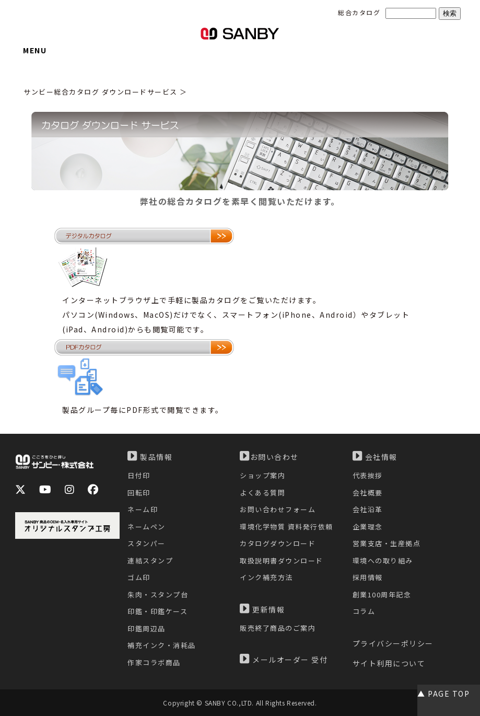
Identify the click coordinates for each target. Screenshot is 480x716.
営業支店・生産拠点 (387, 543)
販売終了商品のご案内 (277, 628)
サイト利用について (389, 663)
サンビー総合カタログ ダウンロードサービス (101, 92)
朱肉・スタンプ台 (157, 594)
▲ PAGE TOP (443, 693)
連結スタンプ (150, 560)
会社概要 (368, 493)
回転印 (138, 493)
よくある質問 (262, 493)
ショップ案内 (262, 475)
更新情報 (262, 609)
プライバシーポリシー (393, 643)
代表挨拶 (368, 475)
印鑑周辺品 (146, 628)
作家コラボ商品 (154, 662)
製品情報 (149, 456)
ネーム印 (142, 509)
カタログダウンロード (277, 543)
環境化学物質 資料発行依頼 (286, 527)
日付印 (138, 475)
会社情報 (375, 456)
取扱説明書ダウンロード (281, 560)
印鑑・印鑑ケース (157, 611)
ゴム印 (138, 577)
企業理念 (368, 527)
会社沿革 (368, 509)
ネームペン (146, 527)
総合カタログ (359, 12)
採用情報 (368, 577)
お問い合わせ (269, 456)
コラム (364, 611)
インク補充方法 (266, 577)
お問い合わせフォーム (277, 509)
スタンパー (146, 543)
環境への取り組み (383, 560)
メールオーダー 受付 (283, 659)
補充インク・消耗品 (161, 645)
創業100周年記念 (382, 594)
